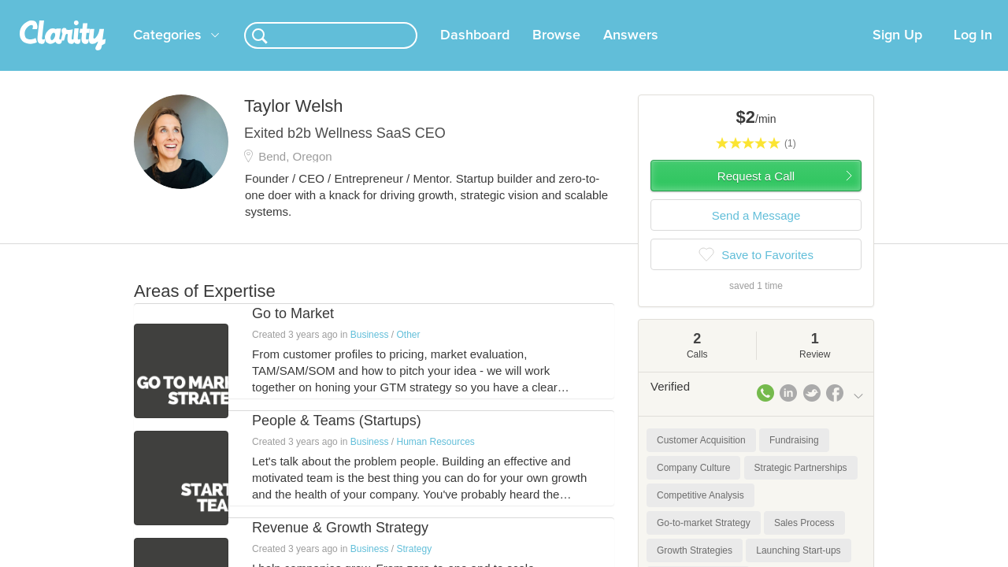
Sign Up (897, 54)
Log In (973, 54)
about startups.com (921, 10)
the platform (109, 9)
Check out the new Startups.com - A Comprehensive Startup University (693, 10)
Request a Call (756, 195)
